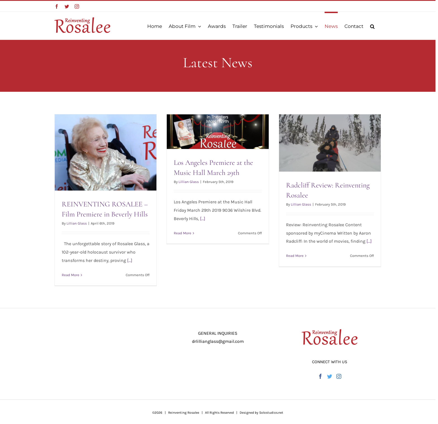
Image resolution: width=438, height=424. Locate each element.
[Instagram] (338, 376)
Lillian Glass (76, 223)
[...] (129, 260)
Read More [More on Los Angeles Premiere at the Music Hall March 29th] (182, 233)
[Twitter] (329, 376)
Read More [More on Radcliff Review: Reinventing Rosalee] (295, 256)
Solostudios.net (271, 413)
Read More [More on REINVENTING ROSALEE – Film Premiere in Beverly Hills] (70, 275)
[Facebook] (320, 376)
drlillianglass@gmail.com (218, 341)
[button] (372, 26)
